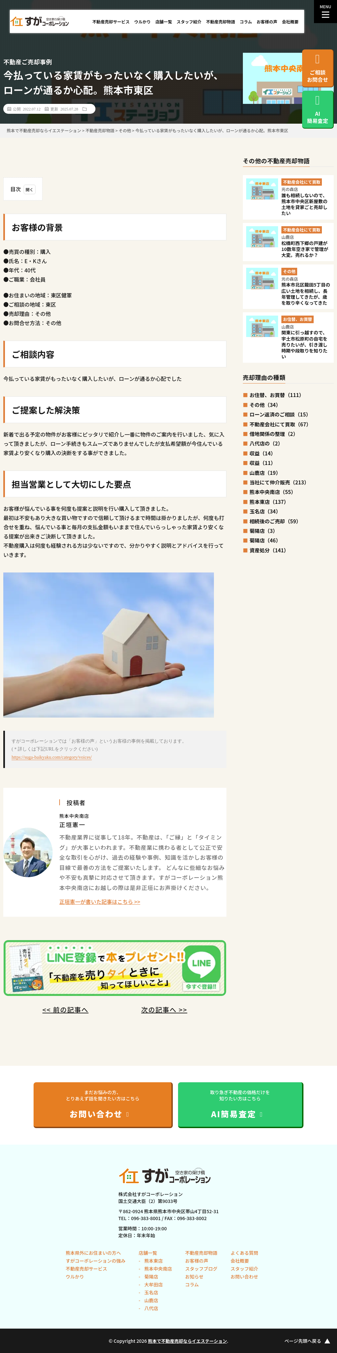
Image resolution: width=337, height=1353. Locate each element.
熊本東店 (153, 1260)
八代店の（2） (266, 443)
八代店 (150, 1308)
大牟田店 (153, 1284)
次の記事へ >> (164, 1009)
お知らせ (194, 1276)
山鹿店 (150, 1300)
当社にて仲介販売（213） (279, 482)
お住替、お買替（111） (276, 394)
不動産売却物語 (220, 21)
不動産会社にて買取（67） (280, 424)
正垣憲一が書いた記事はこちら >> (99, 901)
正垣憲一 (72, 824)
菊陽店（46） (265, 540)
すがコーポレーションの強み (96, 1260)
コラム (246, 21)
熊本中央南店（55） (272, 491)
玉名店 (150, 1292)
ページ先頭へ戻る (307, 1341)
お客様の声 (267, 21)
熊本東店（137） (269, 501)
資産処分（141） (269, 550)
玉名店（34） (265, 511)
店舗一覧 (163, 21)
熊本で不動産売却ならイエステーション (187, 1341)
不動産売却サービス (110, 21)
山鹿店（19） (265, 472)
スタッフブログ (201, 1268)
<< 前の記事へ (65, 1009)
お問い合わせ (244, 1276)
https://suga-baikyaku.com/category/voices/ (52, 757)
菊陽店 (150, 1276)
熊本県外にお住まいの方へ (93, 1252)
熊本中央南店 (157, 1268)
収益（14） (262, 453)
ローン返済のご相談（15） (280, 414)
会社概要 (290, 21)
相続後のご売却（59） (275, 521)
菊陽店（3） (263, 530)
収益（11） (262, 462)
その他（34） (265, 404)
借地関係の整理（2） (273, 433)
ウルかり (142, 21)
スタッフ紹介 (189, 21)
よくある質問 (244, 1252)
